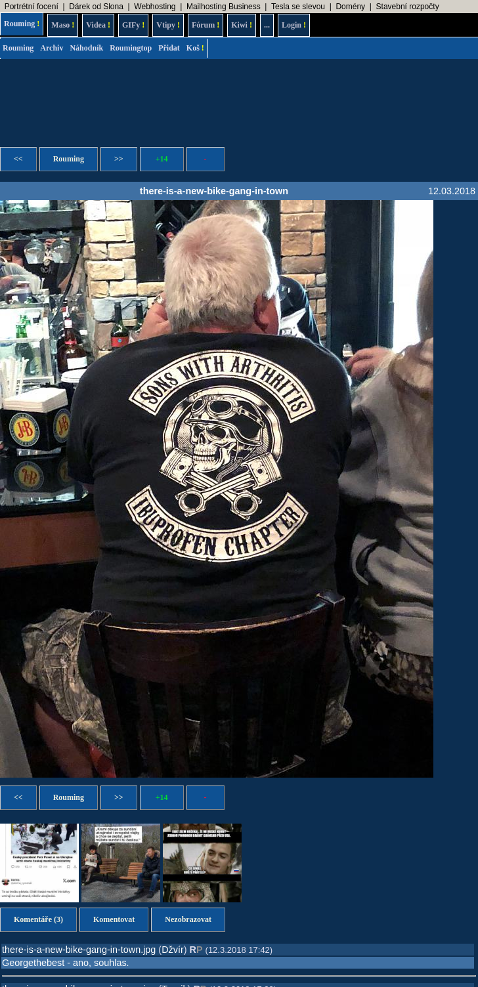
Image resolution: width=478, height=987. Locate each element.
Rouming (21, 23)
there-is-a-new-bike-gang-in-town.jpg (79, 949)
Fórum (205, 25)
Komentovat (114, 919)
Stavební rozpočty (407, 6)
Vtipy (168, 25)
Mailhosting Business (223, 6)
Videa (98, 25)
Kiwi (241, 25)
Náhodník (86, 47)
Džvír (173, 949)
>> (118, 158)
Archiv (51, 47)
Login (294, 25)
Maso (62, 25)
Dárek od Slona (96, 6)
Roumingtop (131, 47)
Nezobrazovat (188, 919)
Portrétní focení (31, 6)
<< (18, 158)
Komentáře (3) (38, 919)
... (267, 25)
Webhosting (154, 6)
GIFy (133, 25)
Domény (350, 6)
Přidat (169, 47)
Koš (195, 47)
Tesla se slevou (298, 6)
